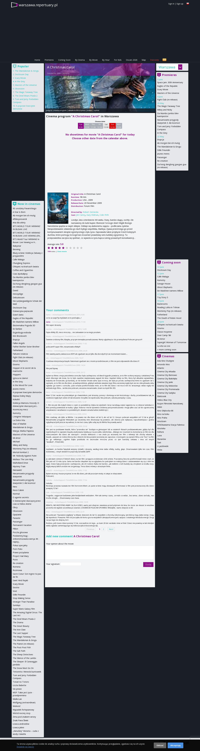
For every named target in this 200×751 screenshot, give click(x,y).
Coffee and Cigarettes (23, 270)
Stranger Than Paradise (23, 601)
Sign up (180, 3)
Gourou (160, 328)
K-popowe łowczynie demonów (27, 392)
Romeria (16, 566)
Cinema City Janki (165, 382)
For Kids (118, 60)
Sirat (15, 591)
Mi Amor (161, 339)
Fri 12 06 (99, 125)
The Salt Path (19, 651)
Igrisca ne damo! (20, 378)
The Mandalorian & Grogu (169, 146)
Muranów (161, 439)
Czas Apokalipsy (20, 273)
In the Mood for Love (22, 385)
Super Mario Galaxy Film (24, 608)
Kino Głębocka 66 (165, 410)
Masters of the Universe (168, 93)
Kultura (160, 432)
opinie (96, 110)
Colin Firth (104, 215)
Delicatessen (18, 297)
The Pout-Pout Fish (22, 647)
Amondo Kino (163, 364)
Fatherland (162, 314)
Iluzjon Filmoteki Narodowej (170, 403)
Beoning (16, 249)
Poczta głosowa (20, 532)
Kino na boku (163, 414)
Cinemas (168, 356)
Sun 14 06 (112, 125)
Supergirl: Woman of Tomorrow (171, 342)
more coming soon (167, 349)
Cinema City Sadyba (166, 393)
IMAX (159, 407)
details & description (76, 110)
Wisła (159, 449)
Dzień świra (18, 314)
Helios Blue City (164, 400)
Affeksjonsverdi (20, 219)
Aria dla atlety (19, 222)
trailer (89, 110)
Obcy (15, 507)
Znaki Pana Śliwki (20, 720)
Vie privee (17, 689)
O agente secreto (21, 497)
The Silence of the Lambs (24, 658)
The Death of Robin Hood (169, 318)
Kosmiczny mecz (20, 409)
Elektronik (161, 396)
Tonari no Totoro (21, 681)
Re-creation (162, 160)
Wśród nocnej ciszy (21, 713)
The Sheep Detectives (23, 654)
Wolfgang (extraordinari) (24, 702)
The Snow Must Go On (23, 668)
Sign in (171, 3)
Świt (159, 442)
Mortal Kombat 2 (21, 452)
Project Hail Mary (21, 556)
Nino (15, 486)
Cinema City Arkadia (166, 371)
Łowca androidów (21, 724)
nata (48, 322)
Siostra (16, 587)
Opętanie (17, 514)
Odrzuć (160, 745)
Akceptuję (175, 745)
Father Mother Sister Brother (26, 346)
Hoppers (17, 374)
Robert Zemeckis (63, 73)
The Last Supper (20, 633)
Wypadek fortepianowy (23, 709)
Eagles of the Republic (167, 86)
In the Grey (162, 133)
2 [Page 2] (103, 529)
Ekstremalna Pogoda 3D (24, 325)
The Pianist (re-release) (23, 643)
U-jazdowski (162, 446)
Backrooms (162, 304)
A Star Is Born (19, 212)
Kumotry (161, 280)
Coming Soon (64, 60)
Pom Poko (17, 549)
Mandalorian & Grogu (22, 427)
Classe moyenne (164, 331)
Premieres (49, 60)
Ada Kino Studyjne (165, 360)
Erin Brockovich (20, 336)
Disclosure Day (164, 270)
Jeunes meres (163, 153)
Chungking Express (21, 263)
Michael (16, 441)
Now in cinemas (29, 204)
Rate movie (62, 251)
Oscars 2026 (131, 60)
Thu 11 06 (93, 125)
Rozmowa (17, 570)
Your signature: (53, 564)
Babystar (17, 246)
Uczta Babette (19, 685)
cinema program (60, 110)
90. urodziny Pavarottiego (24, 208)
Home (37, 60)
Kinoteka (161, 428)
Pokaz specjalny (20, 545)
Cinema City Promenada (168, 389)
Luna (159, 435)
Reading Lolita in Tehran (168, 307)
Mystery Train (19, 466)
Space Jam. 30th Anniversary (170, 82)
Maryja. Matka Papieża (23, 431)
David (15, 290)
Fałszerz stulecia (20, 354)
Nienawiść (17, 470)
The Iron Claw (19, 629)
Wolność (17, 706)
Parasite (16, 518)
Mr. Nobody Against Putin (25, 455)
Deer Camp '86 (164, 335)
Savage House (163, 283)
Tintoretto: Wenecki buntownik (27, 671)
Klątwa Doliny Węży (22, 396)
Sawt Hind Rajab (20, 580)
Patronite (154, 60)
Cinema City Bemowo (167, 375)
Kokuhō (16, 399)
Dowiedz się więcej (25, 746)
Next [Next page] (111, 529)
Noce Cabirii (18, 490)
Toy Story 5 (162, 297)
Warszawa (167, 67)
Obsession (19, 88)
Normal (16, 493)
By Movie (93, 60)
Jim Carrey (80, 215)
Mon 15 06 (118, 125)
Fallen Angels (19, 343)
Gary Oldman (92, 215)
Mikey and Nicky (164, 109)
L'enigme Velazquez (22, 416)
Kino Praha (162, 417)
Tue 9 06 (81, 125)
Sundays (16, 605)
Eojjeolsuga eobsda (22, 332)
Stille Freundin (163, 150)
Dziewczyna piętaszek (23, 311)
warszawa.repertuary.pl (38, 4)
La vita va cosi (163, 346)
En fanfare (17, 329)
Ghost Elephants (164, 287)
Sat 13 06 (106, 125)
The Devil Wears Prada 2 (26, 95)
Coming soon (171, 262)
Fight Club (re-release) (167, 99)
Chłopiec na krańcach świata (170, 324)
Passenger (162, 157)
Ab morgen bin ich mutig (168, 143)
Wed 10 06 (86, 125)
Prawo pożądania (21, 552)
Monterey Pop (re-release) (169, 311)
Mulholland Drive (20, 462)
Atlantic (160, 368)
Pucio (15, 559)
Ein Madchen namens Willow (170, 290)
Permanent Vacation (22, 525)
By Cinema (80, 60)
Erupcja (160, 139)
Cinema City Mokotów (167, 385)
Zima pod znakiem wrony (24, 716)
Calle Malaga (163, 276)
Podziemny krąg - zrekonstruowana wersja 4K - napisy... (26, 538)
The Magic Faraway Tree (168, 106)
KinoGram (161, 421)
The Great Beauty (21, 626)
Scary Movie (162, 89)
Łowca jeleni (18, 727)
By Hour (106, 60)
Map (144, 60)
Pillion (15, 528)
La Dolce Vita (19, 420)
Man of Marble (19, 423)
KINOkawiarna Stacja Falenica (170, 424)
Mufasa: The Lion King (23, 459)
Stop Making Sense (21, 598)
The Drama (18, 622)
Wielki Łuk (17, 699)
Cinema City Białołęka (167, 378)
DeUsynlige (18, 294)
